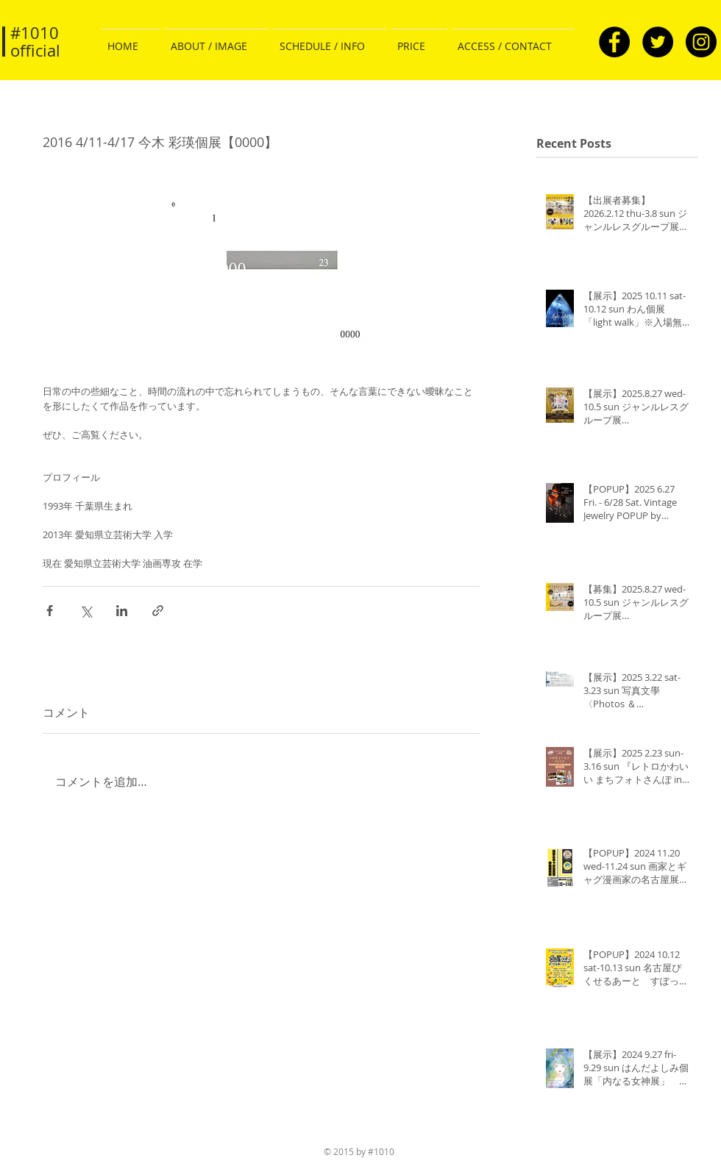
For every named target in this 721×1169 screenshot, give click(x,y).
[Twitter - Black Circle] (657, 41)
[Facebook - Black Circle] (614, 41)
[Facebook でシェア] (50, 611)
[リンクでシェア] (158, 611)
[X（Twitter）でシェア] (86, 611)
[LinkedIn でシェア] (122, 611)
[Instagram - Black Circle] (701, 41)
